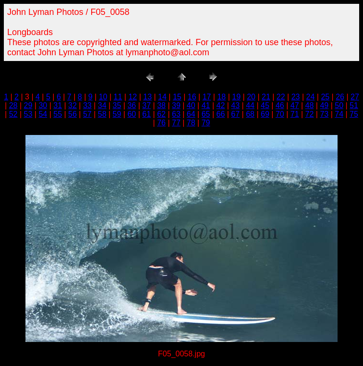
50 (339, 105)
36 (131, 105)
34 (102, 105)
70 (280, 114)
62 (161, 114)
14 (162, 97)
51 (354, 105)
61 (146, 114)
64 (191, 114)
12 (132, 97)
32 (72, 105)
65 (206, 114)
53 (28, 114)
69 (265, 114)
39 (176, 105)
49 (324, 105)
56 (72, 114)
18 (221, 97)
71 (294, 114)
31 (57, 105)
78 (191, 123)
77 (176, 123)
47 (294, 105)
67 (235, 114)
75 (354, 114)
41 (206, 105)
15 (177, 97)
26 (340, 97)
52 (13, 114)
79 (206, 123)
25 (325, 97)
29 (28, 105)
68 (250, 114)
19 (236, 97)
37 (146, 105)
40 (191, 105)
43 (235, 105)
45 (265, 105)
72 (309, 114)
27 (355, 97)
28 (13, 105)
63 (176, 114)
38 (161, 105)
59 (117, 114)
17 (207, 97)
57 (87, 114)
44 (250, 105)
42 (221, 105)
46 (280, 105)
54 (42, 114)
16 (192, 97)
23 (295, 97)
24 (310, 97)
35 (117, 105)
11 (118, 97)
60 (131, 114)
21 (266, 97)
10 (103, 97)
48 (309, 105)
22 (281, 97)
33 (87, 105)
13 (147, 97)
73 (324, 114)
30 (42, 105)
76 (161, 123)
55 (57, 114)
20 (251, 97)
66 (221, 114)
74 (339, 114)
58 (102, 114)
